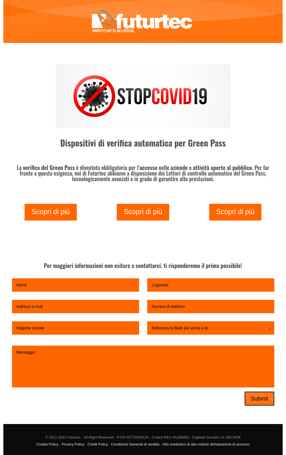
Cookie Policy (47, 444)
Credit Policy (97, 444)
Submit (259, 399)
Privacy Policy (73, 444)
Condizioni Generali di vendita (135, 444)
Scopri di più (51, 211)
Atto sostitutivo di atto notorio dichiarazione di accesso (205, 444)
